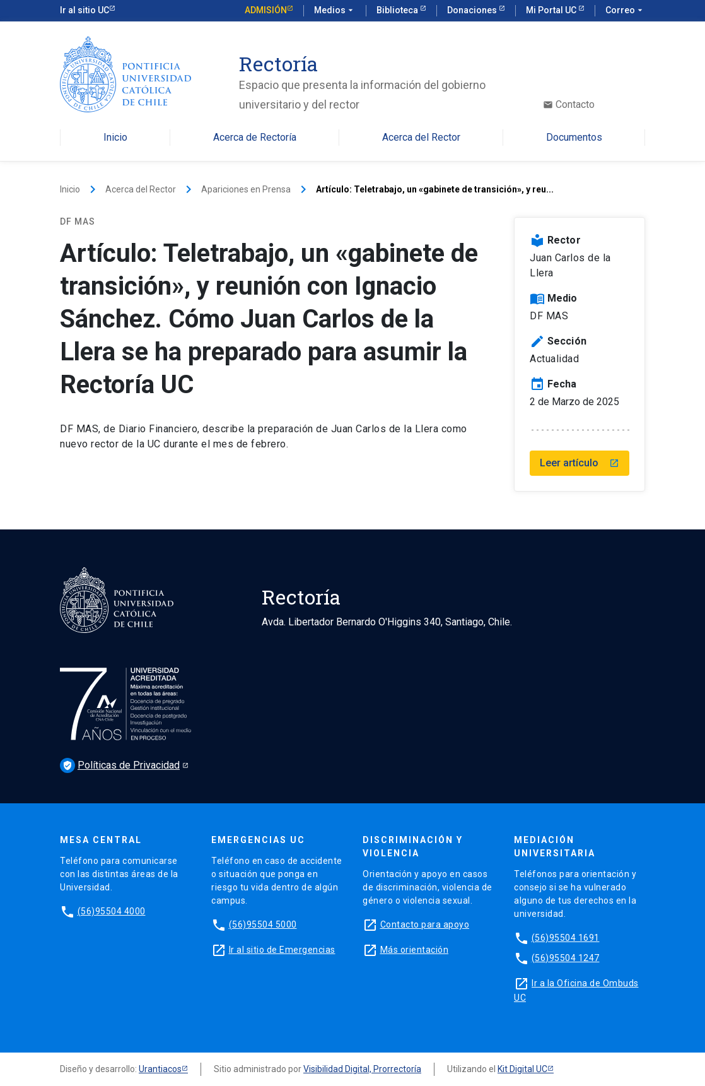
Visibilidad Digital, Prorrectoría (362, 1069)
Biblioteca (398, 10)
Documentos (574, 138)
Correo (625, 10)
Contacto (569, 105)
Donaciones (473, 10)
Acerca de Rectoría (254, 138)
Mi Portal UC (552, 10)
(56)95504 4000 (112, 911)
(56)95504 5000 (263, 924)
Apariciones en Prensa (246, 189)
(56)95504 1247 (566, 957)
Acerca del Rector (421, 138)
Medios (335, 10)
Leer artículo (579, 463)
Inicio (115, 138)
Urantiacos (160, 1069)
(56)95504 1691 (566, 938)
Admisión (266, 10)
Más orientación (414, 950)
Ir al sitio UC (84, 10)
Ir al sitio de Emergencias (282, 950)
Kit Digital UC (522, 1069)
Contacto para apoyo (425, 924)
